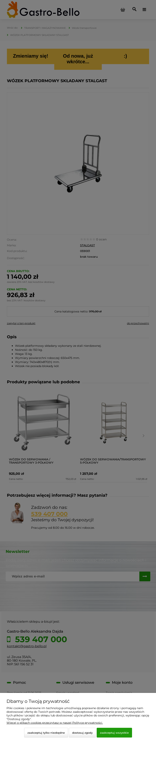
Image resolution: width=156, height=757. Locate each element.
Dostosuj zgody (82, 732)
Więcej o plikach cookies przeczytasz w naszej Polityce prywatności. (54, 723)
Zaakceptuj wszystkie (114, 732)
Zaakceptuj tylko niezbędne (46, 732)
